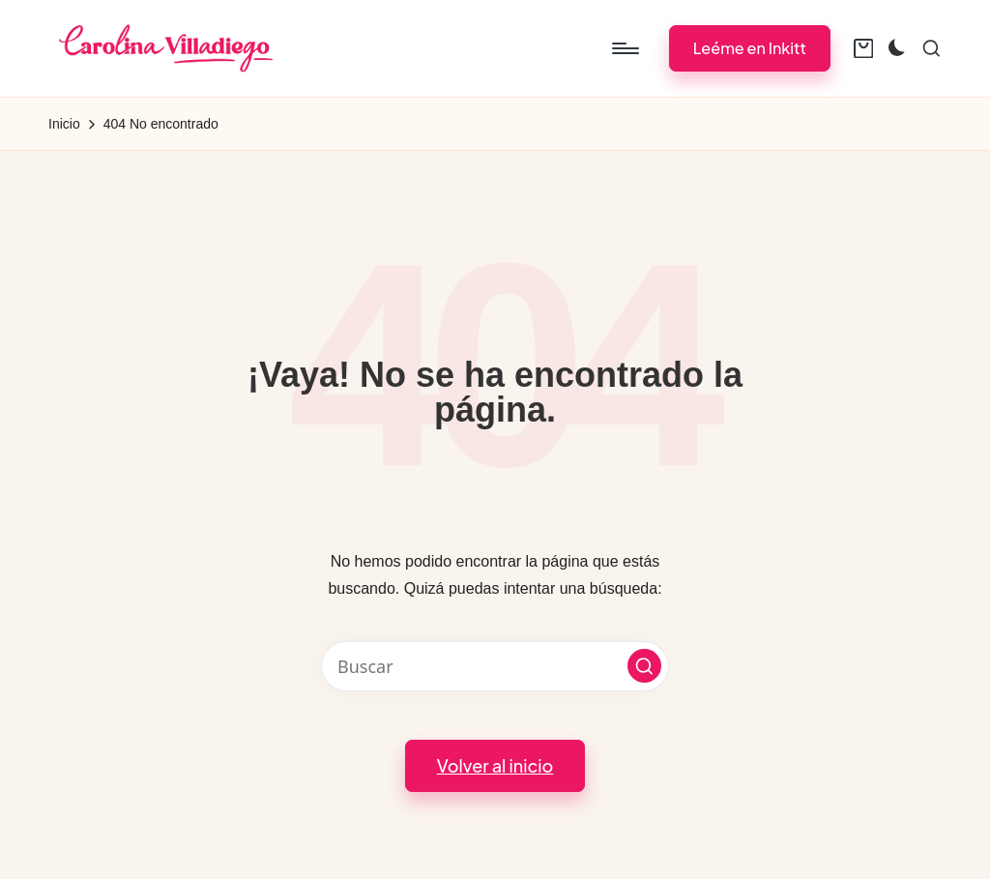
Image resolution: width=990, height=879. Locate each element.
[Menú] (624, 48)
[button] (749, 48)
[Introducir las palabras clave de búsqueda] (495, 666)
